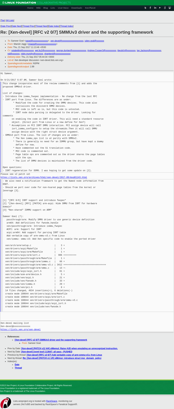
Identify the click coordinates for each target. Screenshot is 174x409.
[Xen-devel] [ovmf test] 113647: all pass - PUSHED (46, 351)
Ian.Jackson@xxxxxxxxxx (149, 50)
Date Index (54, 26)
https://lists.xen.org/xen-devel (21, 329)
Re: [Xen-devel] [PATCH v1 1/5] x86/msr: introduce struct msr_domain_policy (62, 358)
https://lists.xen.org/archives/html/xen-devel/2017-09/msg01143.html (44, 177)
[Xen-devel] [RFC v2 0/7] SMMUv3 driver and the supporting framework (51, 340)
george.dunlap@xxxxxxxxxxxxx (71, 50)
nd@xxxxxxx (14, 53)
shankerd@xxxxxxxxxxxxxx (57, 53)
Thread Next (41, 26)
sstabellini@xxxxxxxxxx (22, 50)
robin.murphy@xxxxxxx (32, 53)
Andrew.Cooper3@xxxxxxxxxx (101, 50)
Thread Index (66, 26)
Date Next (16, 26)
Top (2, 20)
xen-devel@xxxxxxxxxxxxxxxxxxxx (66, 41)
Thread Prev (28, 26)
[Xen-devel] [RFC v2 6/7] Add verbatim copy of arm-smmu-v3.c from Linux (64, 355)
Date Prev (5, 26)
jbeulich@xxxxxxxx (126, 50)
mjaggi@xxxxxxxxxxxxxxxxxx (42, 44)
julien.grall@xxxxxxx (94, 41)
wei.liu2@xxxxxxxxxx (45, 50)
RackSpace (51, 401)
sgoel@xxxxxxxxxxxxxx (37, 41)
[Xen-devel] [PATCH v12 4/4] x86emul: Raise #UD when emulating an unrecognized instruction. (69, 348)
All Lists (10, 20)
